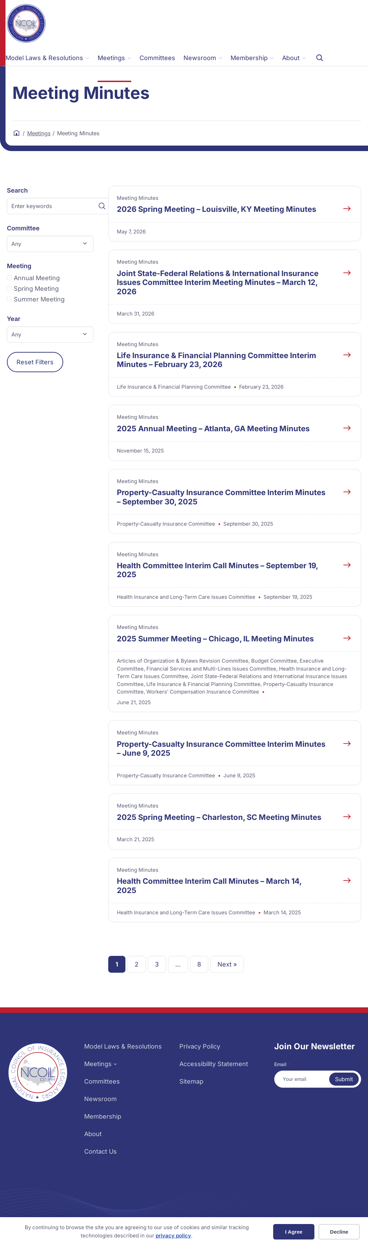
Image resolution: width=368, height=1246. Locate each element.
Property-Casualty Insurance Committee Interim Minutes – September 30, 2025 (221, 497)
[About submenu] (294, 58)
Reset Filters (35, 362)
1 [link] (116, 964)
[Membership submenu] (252, 58)
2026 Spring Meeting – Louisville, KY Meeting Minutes (216, 209)
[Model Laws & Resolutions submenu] (47, 58)
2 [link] (136, 964)
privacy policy (173, 1235)
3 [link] (157, 964)
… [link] (178, 964)
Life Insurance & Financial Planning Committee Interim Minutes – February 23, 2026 (216, 360)
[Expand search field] (319, 57)
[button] (50, 244)
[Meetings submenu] (114, 58)
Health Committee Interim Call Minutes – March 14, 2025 (209, 885)
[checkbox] (59, 278)
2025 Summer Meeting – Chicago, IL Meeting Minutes (215, 638)
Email (282, 1064)
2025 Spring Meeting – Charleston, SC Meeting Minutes (219, 817)
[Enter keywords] (58, 206)
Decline (339, 1232)
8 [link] (199, 964)
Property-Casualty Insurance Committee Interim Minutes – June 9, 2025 (221, 748)
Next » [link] (227, 964)
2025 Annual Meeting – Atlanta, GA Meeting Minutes (213, 428)
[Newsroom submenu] (202, 58)
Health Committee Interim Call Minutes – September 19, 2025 (217, 570)
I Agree (293, 1232)
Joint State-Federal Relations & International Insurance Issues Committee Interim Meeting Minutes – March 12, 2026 (218, 282)
